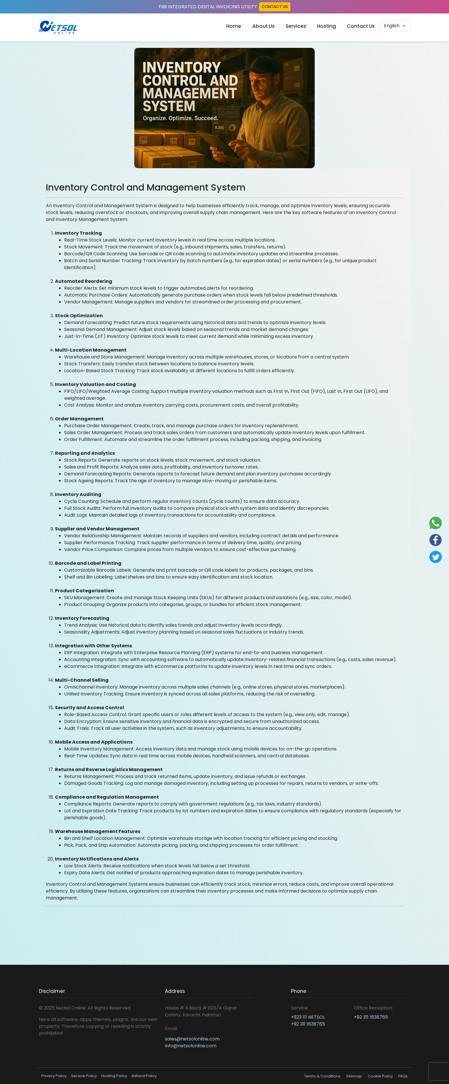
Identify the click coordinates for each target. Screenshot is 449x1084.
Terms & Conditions (322, 1076)
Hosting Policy (114, 1076)
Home (233, 26)
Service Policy (84, 1076)
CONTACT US (275, 6)
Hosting (326, 26)
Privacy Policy (53, 1076)
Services (295, 26)
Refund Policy (144, 1076)
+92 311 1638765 (308, 1024)
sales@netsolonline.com (192, 1039)
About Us (263, 26)
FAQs (403, 1076)
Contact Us (361, 26)
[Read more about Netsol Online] (58, 27)
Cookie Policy (381, 1076)
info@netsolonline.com (190, 1045)
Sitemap (354, 1076)
